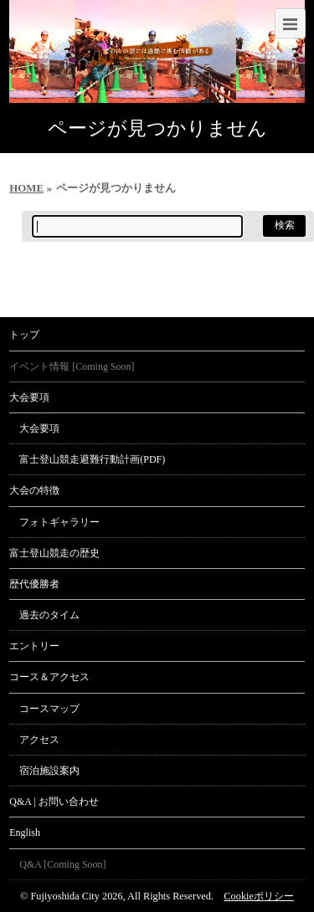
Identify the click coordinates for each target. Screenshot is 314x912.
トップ (24, 335)
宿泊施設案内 (49, 770)
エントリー (34, 646)
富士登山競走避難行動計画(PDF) (92, 459)
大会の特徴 (34, 490)
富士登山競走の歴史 (54, 553)
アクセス (39, 739)
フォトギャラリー (59, 522)
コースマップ (49, 709)
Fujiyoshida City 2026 (76, 896)
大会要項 (29, 397)
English (24, 832)
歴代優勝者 (34, 584)
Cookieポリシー (259, 896)
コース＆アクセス (49, 677)
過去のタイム (49, 615)
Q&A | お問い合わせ (53, 801)
